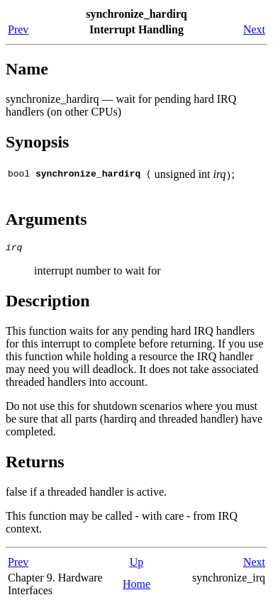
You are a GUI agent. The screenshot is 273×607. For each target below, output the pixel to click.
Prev (18, 29)
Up (137, 564)
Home (136, 586)
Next (254, 29)
